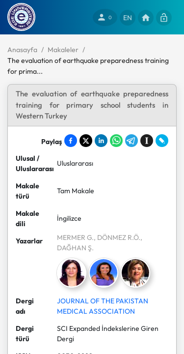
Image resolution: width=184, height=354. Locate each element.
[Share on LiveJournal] (162, 140)
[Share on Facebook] (70, 140)
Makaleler (63, 49)
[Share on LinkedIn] (101, 140)
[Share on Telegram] (131, 140)
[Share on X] (85, 140)
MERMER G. (75, 237)
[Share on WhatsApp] (116, 140)
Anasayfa (22, 49)
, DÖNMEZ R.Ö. (117, 237)
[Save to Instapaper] (146, 140)
